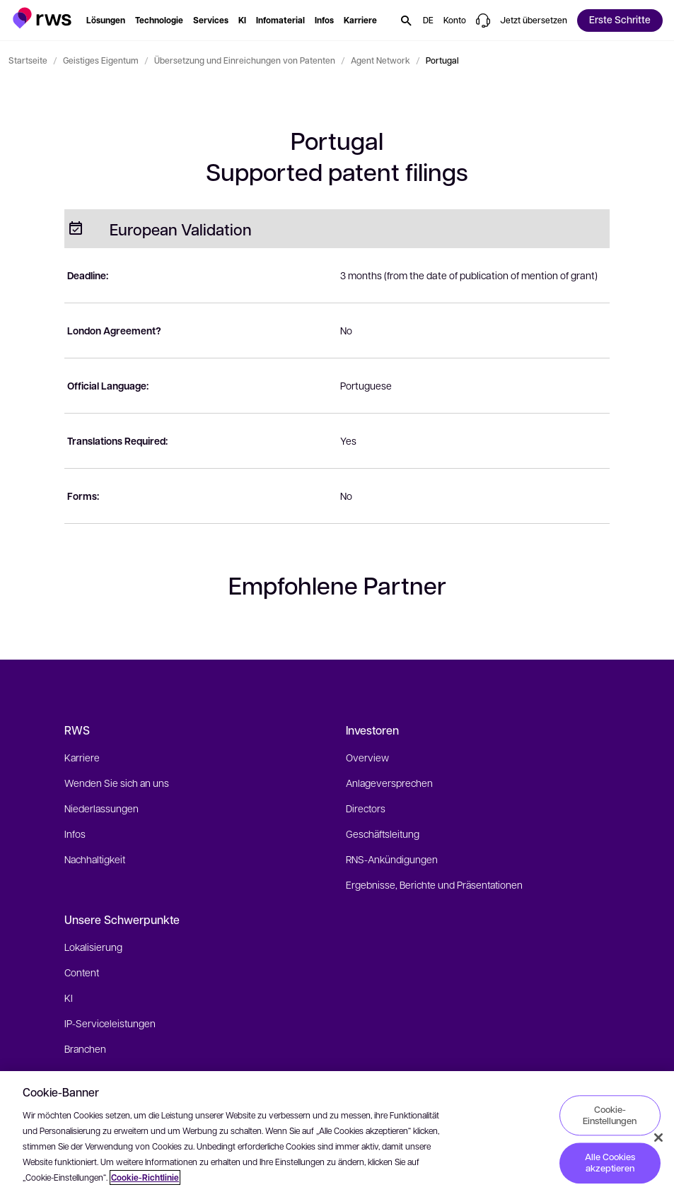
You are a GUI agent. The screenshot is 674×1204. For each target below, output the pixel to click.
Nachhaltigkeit (94, 859)
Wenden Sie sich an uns (116, 782)
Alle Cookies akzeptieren (610, 1163)
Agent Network (380, 60)
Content (81, 972)
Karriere (82, 757)
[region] (337, 1137)
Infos (75, 833)
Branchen (85, 1048)
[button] (42, 18)
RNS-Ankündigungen (392, 859)
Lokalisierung (93, 946)
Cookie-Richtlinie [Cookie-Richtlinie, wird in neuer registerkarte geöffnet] (145, 1177)
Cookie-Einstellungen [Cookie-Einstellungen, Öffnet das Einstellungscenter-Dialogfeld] (610, 1115)
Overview (367, 757)
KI (68, 997)
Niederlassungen (101, 808)
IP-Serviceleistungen (110, 1023)
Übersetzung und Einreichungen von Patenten (244, 60)
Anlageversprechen (389, 782)
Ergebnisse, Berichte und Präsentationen (434, 884)
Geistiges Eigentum (101, 60)
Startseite (27, 60)
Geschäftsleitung (382, 833)
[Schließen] (658, 1137)
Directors (365, 808)
